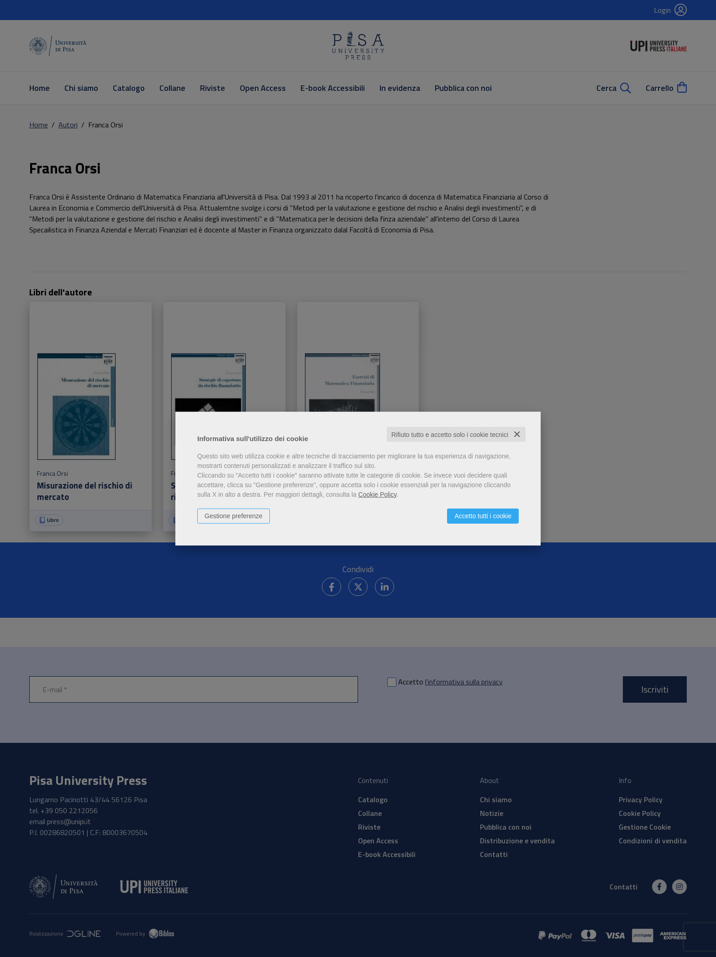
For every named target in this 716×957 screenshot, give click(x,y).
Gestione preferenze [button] (234, 515)
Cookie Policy (377, 494)
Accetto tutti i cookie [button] (482, 515)
